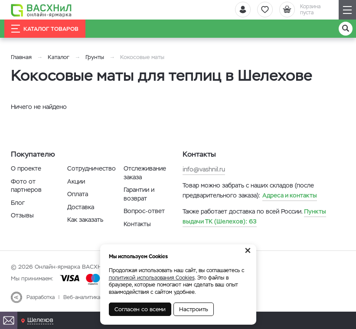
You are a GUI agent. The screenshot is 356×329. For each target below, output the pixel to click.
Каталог (58, 57)
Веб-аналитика (81, 297)
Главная (21, 57)
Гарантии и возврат (139, 194)
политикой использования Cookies (152, 277)
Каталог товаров (44, 29)
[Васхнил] (41, 10)
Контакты (137, 224)
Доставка (80, 207)
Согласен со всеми (140, 309)
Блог (18, 203)
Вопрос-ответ (144, 211)
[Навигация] (347, 10)
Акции (76, 181)
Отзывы (22, 215)
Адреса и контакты (289, 195)
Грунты (94, 57)
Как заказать (85, 220)
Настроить (193, 309)
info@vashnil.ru (204, 169)
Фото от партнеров (26, 186)
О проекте (26, 168)
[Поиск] (346, 29)
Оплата (77, 194)
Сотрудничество (91, 168)
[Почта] (8, 320)
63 (254, 216)
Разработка (40, 297)
